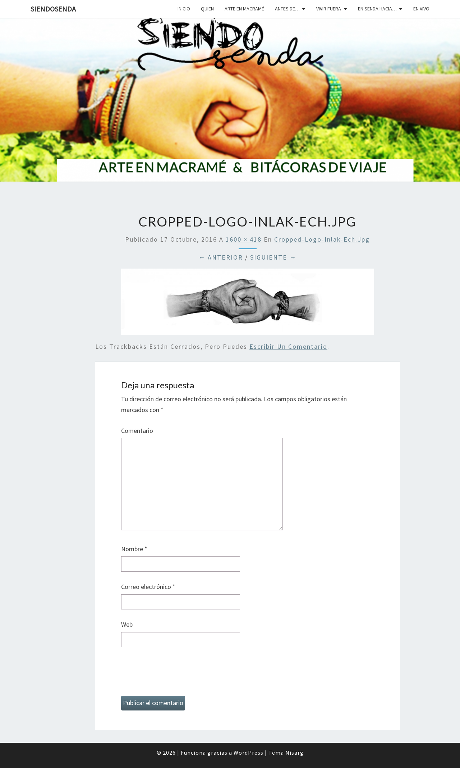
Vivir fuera (328, 8)
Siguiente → (273, 257)
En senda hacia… (377, 8)
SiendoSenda (53, 8)
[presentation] (175, 674)
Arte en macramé (244, 8)
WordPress (248, 752)
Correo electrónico (148, 586)
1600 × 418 (244, 239)
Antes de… (287, 8)
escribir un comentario (288, 346)
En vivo (421, 8)
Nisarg (294, 752)
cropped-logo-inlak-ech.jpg (322, 239)
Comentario (137, 430)
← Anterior (220, 257)
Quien (207, 8)
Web (127, 624)
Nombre (134, 549)
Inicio (184, 8)
